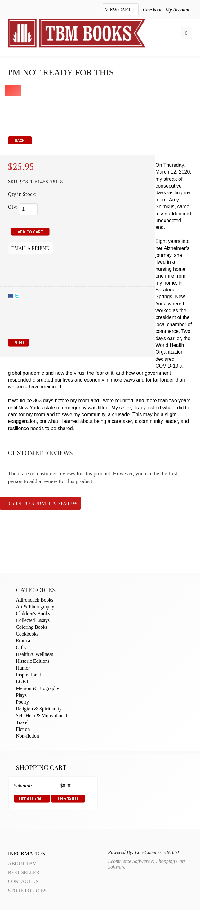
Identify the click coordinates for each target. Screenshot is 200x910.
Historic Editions (33, 661)
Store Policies (27, 890)
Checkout (152, 9)
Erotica (23, 640)
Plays (21, 695)
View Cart (120, 9)
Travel (22, 722)
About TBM (22, 863)
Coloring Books (31, 627)
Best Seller (24, 872)
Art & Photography (35, 606)
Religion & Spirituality (39, 708)
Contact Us (23, 881)
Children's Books (33, 613)
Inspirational (28, 674)
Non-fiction (27, 736)
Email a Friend (30, 248)
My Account (177, 9)
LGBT (22, 681)
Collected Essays (33, 620)
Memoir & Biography (37, 688)
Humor (23, 668)
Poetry (22, 702)
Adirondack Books (34, 599)
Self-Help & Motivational (41, 715)
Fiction (23, 729)
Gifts (21, 647)
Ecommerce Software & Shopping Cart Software (146, 864)
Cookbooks (27, 633)
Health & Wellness (34, 654)
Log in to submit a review (40, 503)
